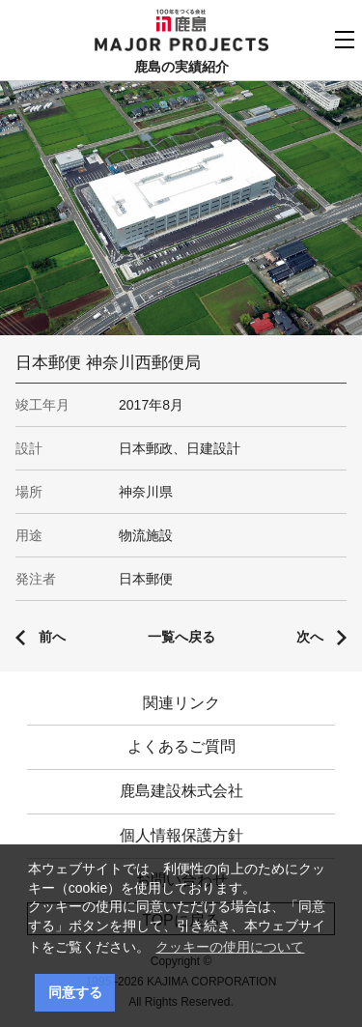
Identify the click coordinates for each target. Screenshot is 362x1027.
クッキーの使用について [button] (229, 947)
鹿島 (181, 20)
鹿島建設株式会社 (181, 791)
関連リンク (181, 703)
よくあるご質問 (181, 746)
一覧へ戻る (181, 636)
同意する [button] (75, 992)
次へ (309, 636)
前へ (52, 636)
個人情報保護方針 (181, 835)
